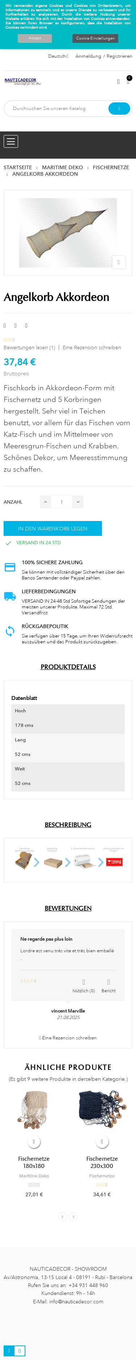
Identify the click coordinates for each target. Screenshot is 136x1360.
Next (73, 1216)
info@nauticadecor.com (76, 1301)
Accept (35, 38)
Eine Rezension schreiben (92, 347)
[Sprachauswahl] (58, 56)
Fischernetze (102, 1175)
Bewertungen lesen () (29, 347)
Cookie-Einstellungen (95, 38)
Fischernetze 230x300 (102, 1162)
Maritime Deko (34, 1175)
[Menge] (62, 502)
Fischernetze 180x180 (34, 1162)
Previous (62, 1216)
